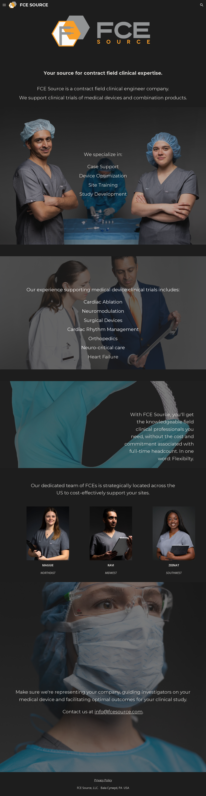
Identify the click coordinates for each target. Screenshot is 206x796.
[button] (4, 5)
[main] (103, 85)
